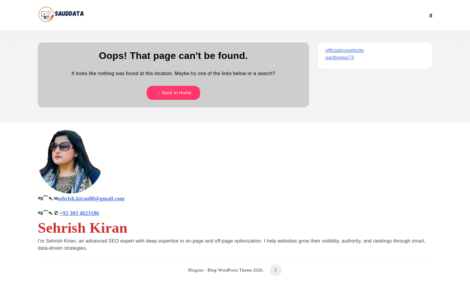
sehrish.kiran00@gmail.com (91, 199)
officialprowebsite (345, 50)
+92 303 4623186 (79, 213)
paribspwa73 (340, 57)
